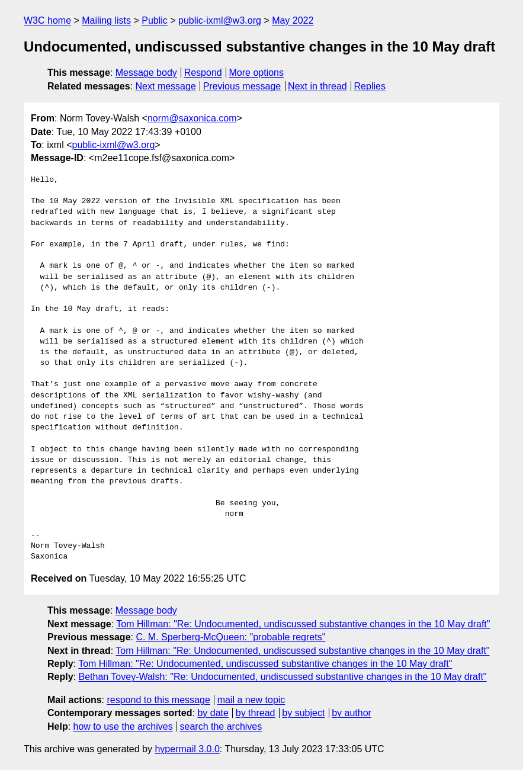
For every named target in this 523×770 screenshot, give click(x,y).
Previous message (242, 86)
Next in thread (317, 86)
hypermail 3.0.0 (187, 749)
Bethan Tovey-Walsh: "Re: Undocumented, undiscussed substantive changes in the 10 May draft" (282, 677)
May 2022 (292, 20)
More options (256, 73)
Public (155, 20)
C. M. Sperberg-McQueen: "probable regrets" (230, 637)
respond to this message (158, 700)
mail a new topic (251, 700)
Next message (166, 86)
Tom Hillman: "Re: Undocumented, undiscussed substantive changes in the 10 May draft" (303, 624)
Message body (146, 73)
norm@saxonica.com (192, 118)
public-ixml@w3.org (219, 20)
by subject (303, 713)
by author (351, 713)
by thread (255, 713)
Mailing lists (106, 20)
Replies (370, 86)
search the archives (221, 726)
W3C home (47, 20)
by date (212, 713)
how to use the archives (123, 726)
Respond (203, 73)
